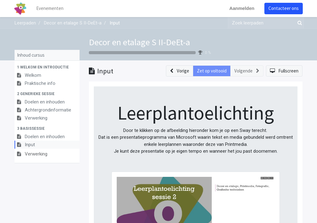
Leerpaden (25, 23)
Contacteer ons (283, 8)
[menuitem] (50, 8)
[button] (47, 67)
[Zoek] (298, 23)
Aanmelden (241, 8)
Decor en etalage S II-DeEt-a (139, 42)
